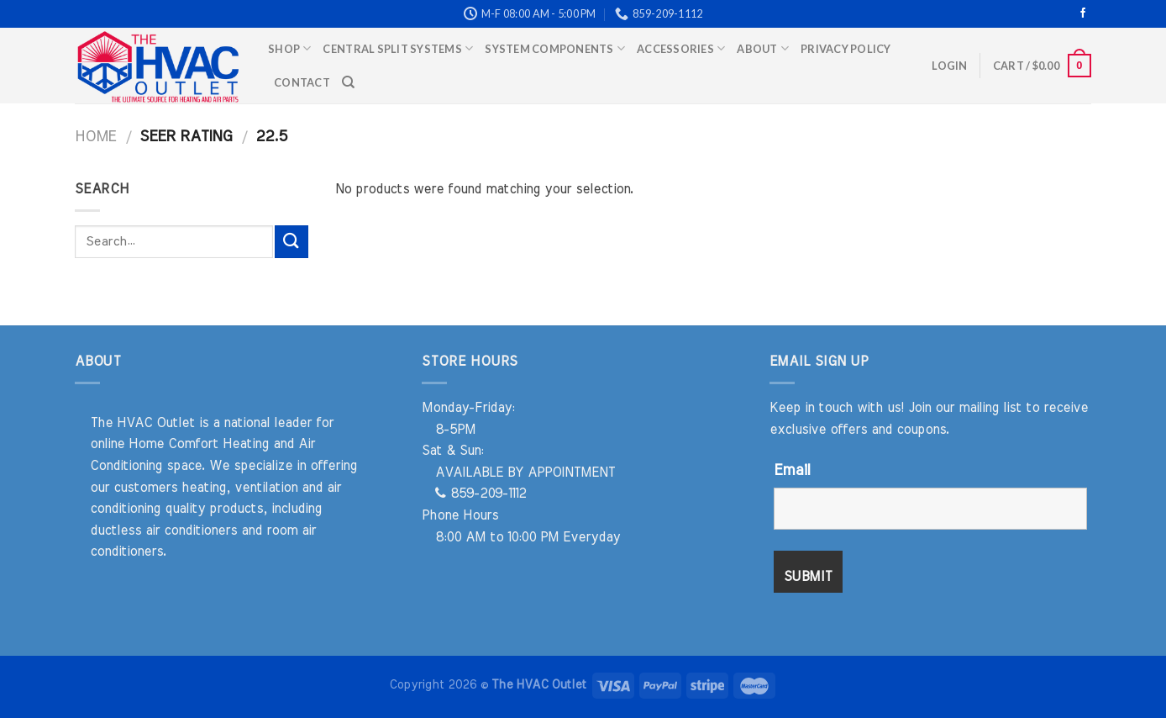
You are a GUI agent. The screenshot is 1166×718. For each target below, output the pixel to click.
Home (95, 137)
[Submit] (291, 241)
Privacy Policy (846, 48)
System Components (555, 48)
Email (792, 470)
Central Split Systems (398, 48)
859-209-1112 (480, 493)
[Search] (348, 82)
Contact (302, 82)
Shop (289, 48)
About (763, 48)
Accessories (681, 48)
